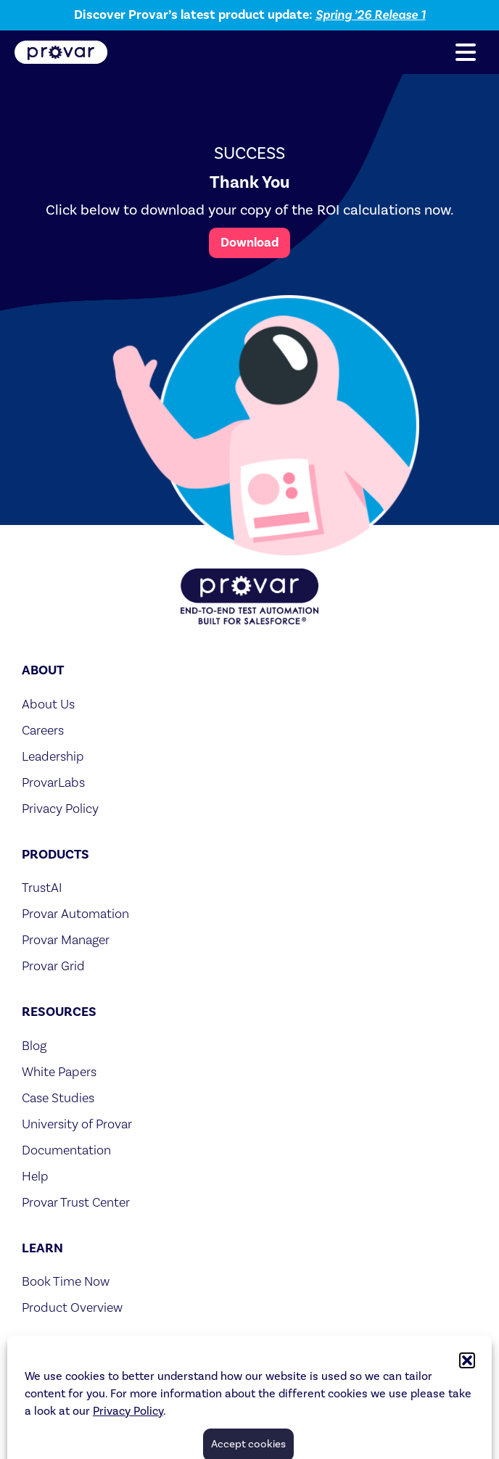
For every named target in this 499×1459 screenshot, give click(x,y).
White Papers (59, 1071)
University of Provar (77, 1123)
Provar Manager (66, 939)
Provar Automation (75, 913)
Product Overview (72, 1307)
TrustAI (42, 887)
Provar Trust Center (76, 1202)
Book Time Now (66, 1281)
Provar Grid (53, 965)
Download (249, 242)
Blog (34, 1045)
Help (35, 1175)
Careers (43, 729)
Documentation (66, 1149)
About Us (48, 703)
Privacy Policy (60, 808)
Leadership (53, 756)
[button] (465, 52)
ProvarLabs (53, 782)
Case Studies (58, 1097)
